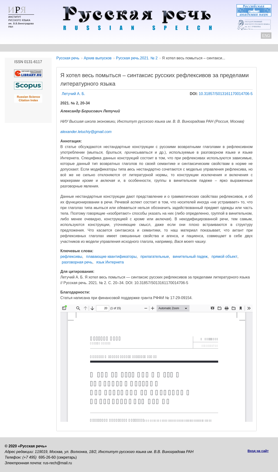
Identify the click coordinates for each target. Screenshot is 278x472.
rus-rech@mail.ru (57, 463)
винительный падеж (190, 257)
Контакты (42, 48)
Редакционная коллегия (185, 48)
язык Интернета (110, 262)
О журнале (14, 48)
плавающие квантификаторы (111, 257)
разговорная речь (77, 262)
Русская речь (67, 58)
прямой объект (224, 257)
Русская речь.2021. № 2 (137, 58)
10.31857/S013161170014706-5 (226, 94)
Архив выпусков (138, 48)
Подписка (226, 48)
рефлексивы (71, 257)
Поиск (250, 48)
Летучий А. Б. (73, 94)
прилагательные (154, 257)
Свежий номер (100, 48)
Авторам (69, 48)
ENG (266, 36)
